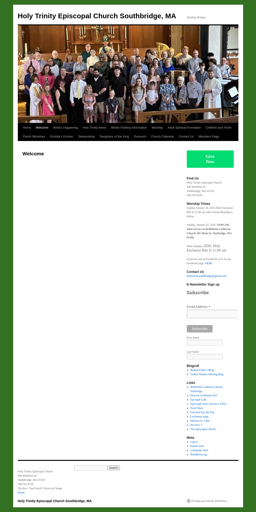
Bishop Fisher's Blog (202, 370)
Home (27, 127)
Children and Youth (218, 127)
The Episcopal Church (202, 429)
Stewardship (86, 136)
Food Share (196, 408)
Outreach (140, 136)
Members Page (209, 136)
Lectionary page (199, 416)
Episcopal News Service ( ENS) (208, 403)
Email (21, 492)
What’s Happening (65, 127)
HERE (208, 263)
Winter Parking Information (129, 127)
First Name (193, 337)
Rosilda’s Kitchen (61, 136)
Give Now (210, 159)
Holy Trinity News (94, 127)
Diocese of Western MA (204, 395)
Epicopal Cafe (198, 399)
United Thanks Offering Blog (206, 374)
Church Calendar (162, 136)
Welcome (42, 127)
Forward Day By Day (202, 412)
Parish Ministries (34, 136)
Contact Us (186, 136)
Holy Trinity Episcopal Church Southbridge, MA (97, 16)
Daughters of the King (114, 136)
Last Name (193, 351)
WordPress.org (198, 454)
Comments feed (199, 450)
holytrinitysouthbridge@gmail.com (206, 276)
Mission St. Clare (200, 420)
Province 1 (196, 425)
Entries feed (197, 446)
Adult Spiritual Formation (184, 127)
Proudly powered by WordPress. (209, 501)
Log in (194, 441)
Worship (157, 127)
